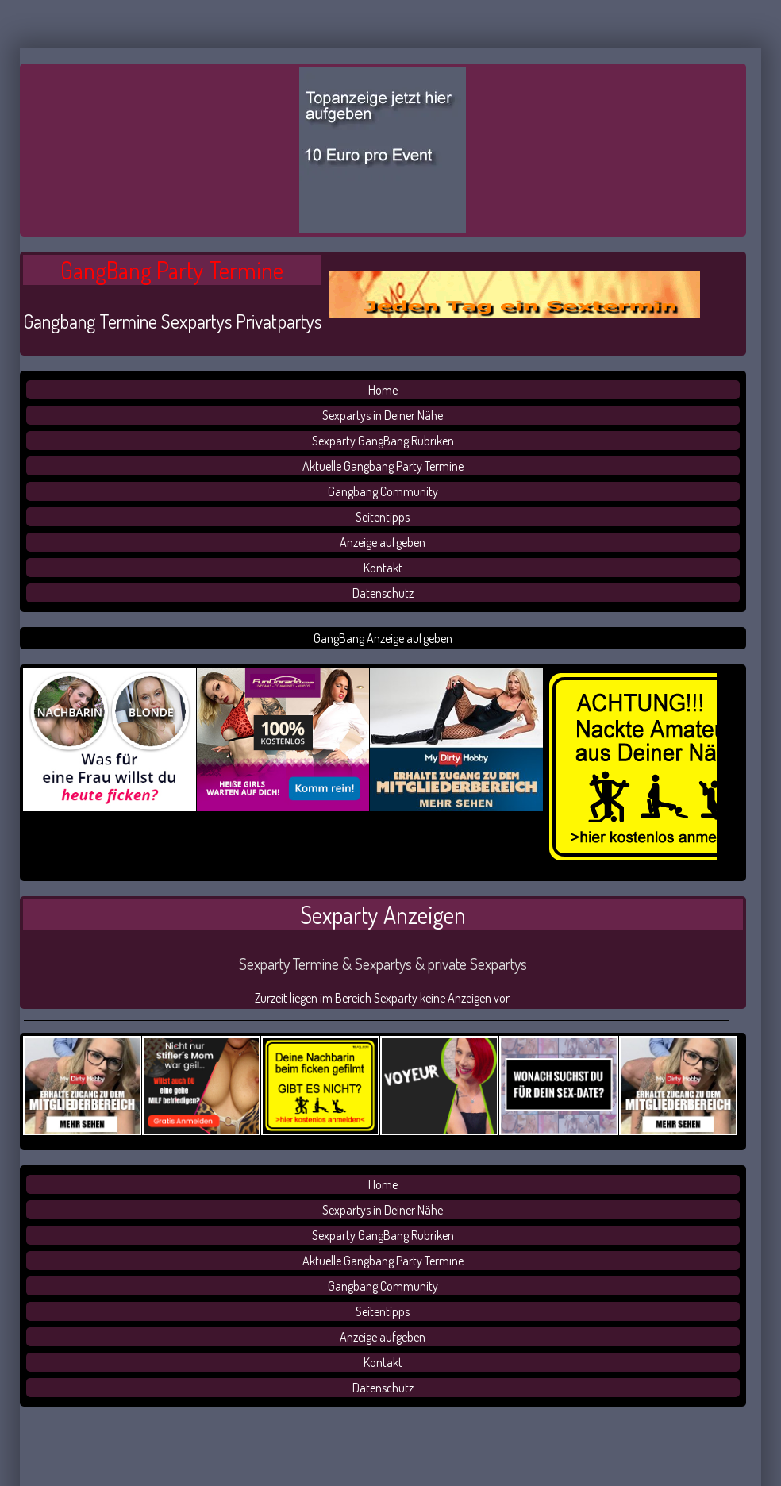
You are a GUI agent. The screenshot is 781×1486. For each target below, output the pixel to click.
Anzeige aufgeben (382, 542)
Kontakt (383, 568)
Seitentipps (383, 517)
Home (383, 390)
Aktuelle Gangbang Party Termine (383, 466)
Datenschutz (383, 593)
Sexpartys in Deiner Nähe (382, 415)
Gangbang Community (383, 491)
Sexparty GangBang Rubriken (383, 440)
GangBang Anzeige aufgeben (383, 638)
